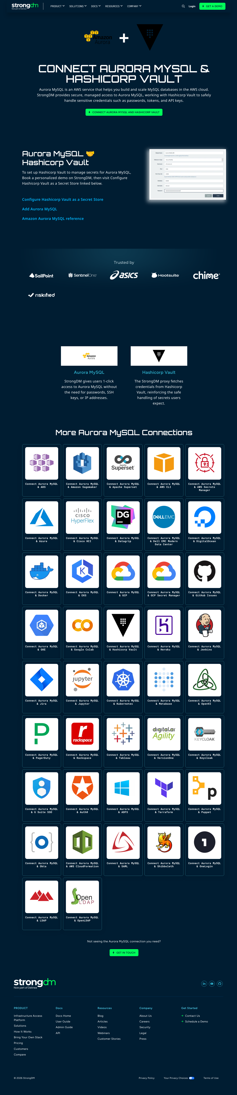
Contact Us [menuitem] (192, 1015)
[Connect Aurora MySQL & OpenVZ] (204, 687)
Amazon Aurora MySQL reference (53, 218)
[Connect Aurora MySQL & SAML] (123, 850)
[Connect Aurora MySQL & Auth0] (82, 795)
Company (132, 6)
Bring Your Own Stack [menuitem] (28, 1037)
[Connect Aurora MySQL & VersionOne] (164, 741)
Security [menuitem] (145, 1027)
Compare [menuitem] (20, 1054)
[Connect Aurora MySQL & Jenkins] (204, 633)
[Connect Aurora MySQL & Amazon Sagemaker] (82, 470)
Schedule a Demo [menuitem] (196, 1021)
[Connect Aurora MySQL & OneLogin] (204, 850)
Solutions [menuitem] (20, 1025)
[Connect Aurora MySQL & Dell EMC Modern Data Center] (164, 525)
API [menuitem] (58, 1033)
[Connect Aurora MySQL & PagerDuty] (41, 741)
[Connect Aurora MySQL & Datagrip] (123, 525)
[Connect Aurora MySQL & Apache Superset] (123, 470)
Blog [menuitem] (101, 1015)
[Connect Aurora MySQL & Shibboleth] (164, 850)
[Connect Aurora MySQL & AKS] (41, 470)
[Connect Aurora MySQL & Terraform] (164, 795)
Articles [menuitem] (103, 1021)
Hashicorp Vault (159, 372)
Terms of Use (211, 1078)
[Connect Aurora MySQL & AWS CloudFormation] (82, 850)
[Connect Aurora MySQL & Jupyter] (82, 687)
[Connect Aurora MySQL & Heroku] (164, 633)
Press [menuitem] (143, 1038)
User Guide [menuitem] (63, 1021)
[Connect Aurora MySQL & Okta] (41, 850)
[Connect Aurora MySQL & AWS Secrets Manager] (204, 470)
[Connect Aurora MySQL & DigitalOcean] (204, 525)
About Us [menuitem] (146, 1015)
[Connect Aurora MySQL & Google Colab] (82, 633)
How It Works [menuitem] (23, 1031)
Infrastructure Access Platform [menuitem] (28, 1018)
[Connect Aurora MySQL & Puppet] (204, 795)
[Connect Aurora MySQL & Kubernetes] (123, 687)
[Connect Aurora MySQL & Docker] (41, 579)
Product (55, 6)
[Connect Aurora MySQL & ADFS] (123, 795)
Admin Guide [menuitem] (64, 1027)
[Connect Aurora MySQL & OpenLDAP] (82, 904)
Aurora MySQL (89, 372)
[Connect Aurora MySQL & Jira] (41, 687)
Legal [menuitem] (143, 1033)
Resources (112, 6)
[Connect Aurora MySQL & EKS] (82, 579)
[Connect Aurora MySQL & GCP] (123, 579)
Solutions (76, 6)
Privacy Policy (147, 1078)
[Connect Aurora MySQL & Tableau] (123, 741)
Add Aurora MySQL (39, 208)
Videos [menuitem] (102, 1027)
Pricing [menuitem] (18, 1043)
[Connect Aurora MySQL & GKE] (41, 633)
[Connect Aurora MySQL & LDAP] (41, 904)
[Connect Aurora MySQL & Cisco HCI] (82, 525)
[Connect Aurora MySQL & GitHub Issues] (204, 579)
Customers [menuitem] (21, 1049)
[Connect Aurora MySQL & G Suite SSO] (41, 795)
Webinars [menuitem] (104, 1033)
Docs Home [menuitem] (63, 1015)
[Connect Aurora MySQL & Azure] (41, 525)
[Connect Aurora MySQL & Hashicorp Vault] (123, 633)
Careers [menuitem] (145, 1021)
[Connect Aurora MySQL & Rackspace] (82, 741)
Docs (94, 6)
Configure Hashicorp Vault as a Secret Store (63, 199)
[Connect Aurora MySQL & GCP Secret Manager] (164, 579)
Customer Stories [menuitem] (109, 1038)
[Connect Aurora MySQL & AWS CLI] (164, 470)
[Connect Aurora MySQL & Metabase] (164, 687)
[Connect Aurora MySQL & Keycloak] (204, 741)
